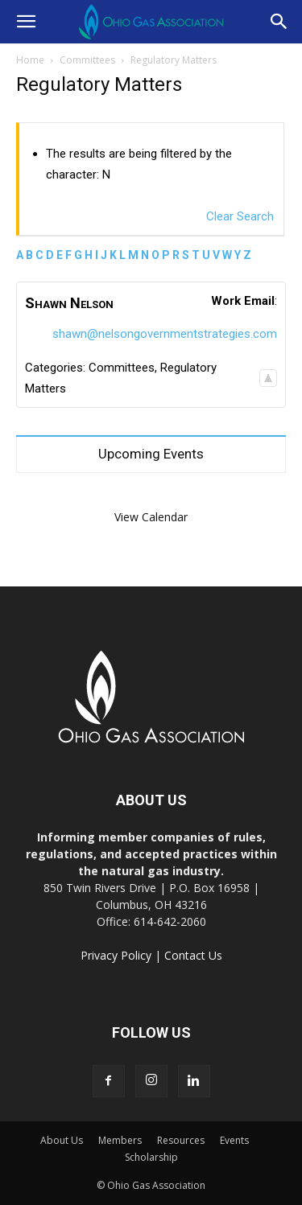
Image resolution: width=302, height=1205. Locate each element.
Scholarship (151, 1157)
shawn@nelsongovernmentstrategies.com (164, 334)
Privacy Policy (116, 955)
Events (234, 1140)
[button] (26, 21)
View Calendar (151, 516)
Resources (181, 1140)
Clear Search (240, 216)
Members (120, 1140)
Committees (87, 60)
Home (30, 60)
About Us (61, 1140)
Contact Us (193, 955)
